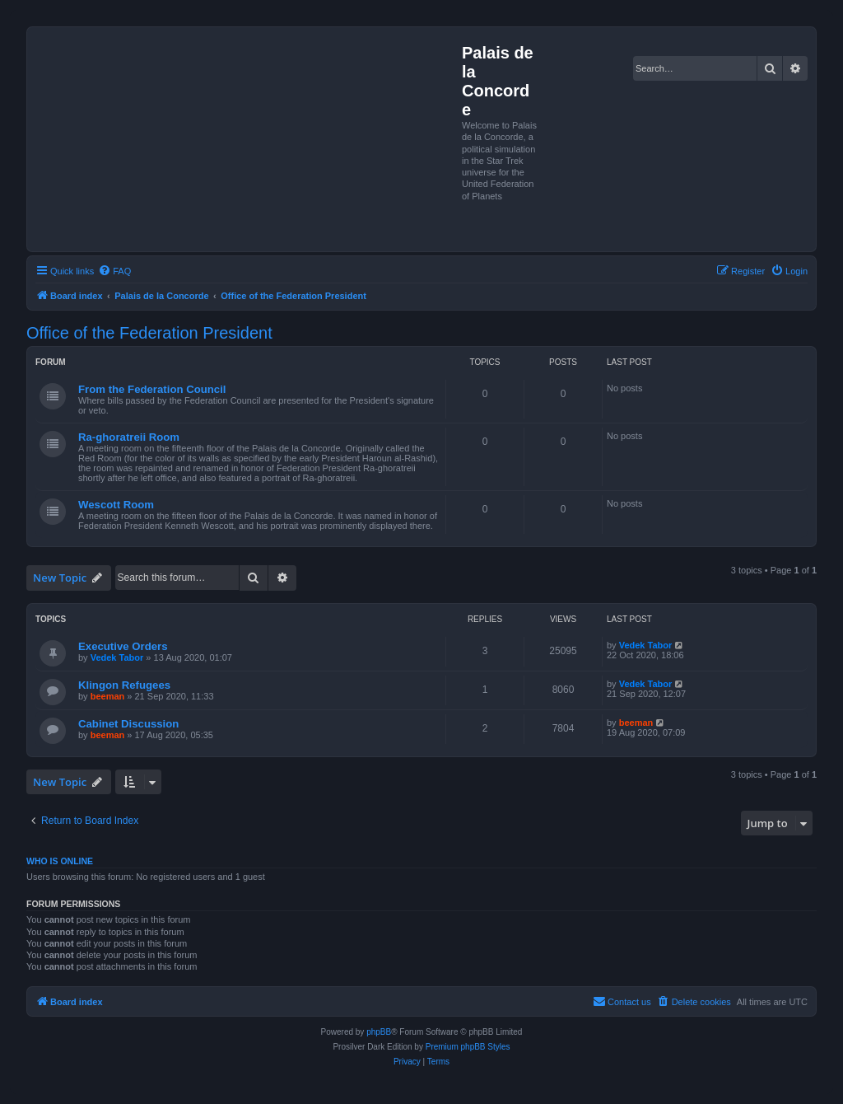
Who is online (59, 861)
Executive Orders (123, 646)
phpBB (378, 1031)
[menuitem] (114, 271)
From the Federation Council (152, 389)
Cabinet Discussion (128, 724)
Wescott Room (116, 504)
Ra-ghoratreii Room (128, 437)
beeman (108, 696)
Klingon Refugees (124, 685)
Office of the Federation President (149, 333)
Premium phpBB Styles (468, 1046)
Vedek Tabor (117, 657)
